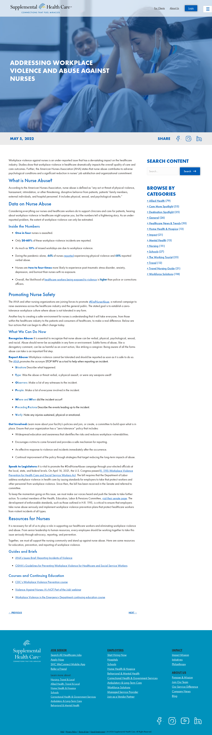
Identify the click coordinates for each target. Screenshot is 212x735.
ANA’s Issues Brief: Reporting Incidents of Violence (43, 558)
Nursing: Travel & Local (63, 679)
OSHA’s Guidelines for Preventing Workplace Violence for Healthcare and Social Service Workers (71, 565)
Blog (174, 696)
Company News (181, 691)
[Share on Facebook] (176, 138)
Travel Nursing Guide (162, 268)
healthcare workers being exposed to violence (70, 279)
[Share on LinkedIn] (197, 138)
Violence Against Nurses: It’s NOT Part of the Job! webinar (48, 589)
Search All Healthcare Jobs (66, 655)
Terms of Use (84, 731)
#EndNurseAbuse (99, 301)
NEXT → (133, 612)
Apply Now (57, 659)
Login (191, 8)
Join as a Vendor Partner (120, 696)
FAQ (62, 731)
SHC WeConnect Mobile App (68, 664)
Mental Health (157, 240)
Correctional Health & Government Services (73, 696)
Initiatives (177, 659)
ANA (16, 361)
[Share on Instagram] (186, 138)
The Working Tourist (161, 257)
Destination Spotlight (161, 212)
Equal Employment (98, 731)
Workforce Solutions (161, 274)
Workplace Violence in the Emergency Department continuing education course (60, 597)
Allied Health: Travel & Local (65, 684)
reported (69, 256)
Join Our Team (180, 682)
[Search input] (162, 171)
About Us (174, 8)
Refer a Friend (59, 669)
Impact (153, 235)
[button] (190, 171)
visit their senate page (114, 498)
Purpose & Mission (182, 677)
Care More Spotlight (161, 206)
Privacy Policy (71, 731)
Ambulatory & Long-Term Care (66, 701)
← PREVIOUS (15, 612)
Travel (153, 263)
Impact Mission (180, 655)
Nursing (154, 246)
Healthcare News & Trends (165, 223)
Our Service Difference (185, 687)
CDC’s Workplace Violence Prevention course (41, 582)
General (154, 217)
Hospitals (112, 659)
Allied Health (157, 201)
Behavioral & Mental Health (65, 705)
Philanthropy (179, 664)
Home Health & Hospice (163, 229)
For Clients (159, 8)
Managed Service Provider (122, 692)
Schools (153, 251)
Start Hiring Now (117, 655)
